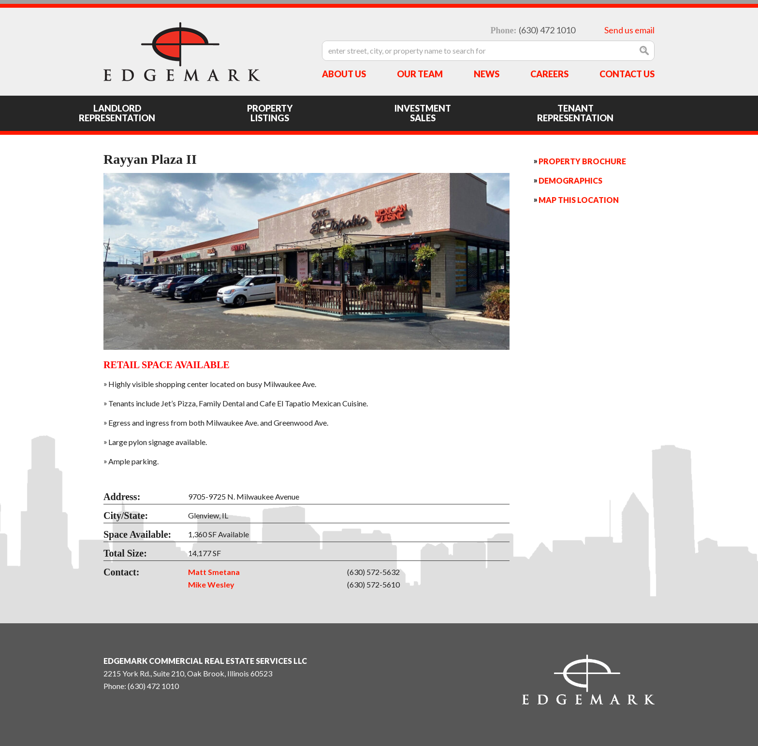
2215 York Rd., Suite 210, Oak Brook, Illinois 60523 (187, 673)
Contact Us (627, 74)
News (486, 74)
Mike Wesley (211, 584)
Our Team (420, 74)
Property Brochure (582, 161)
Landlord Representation (117, 113)
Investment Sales (422, 113)
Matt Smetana (214, 571)
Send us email (629, 30)
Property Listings (269, 113)
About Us (344, 74)
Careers (549, 74)
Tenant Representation (575, 113)
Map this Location (579, 199)
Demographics (570, 180)
